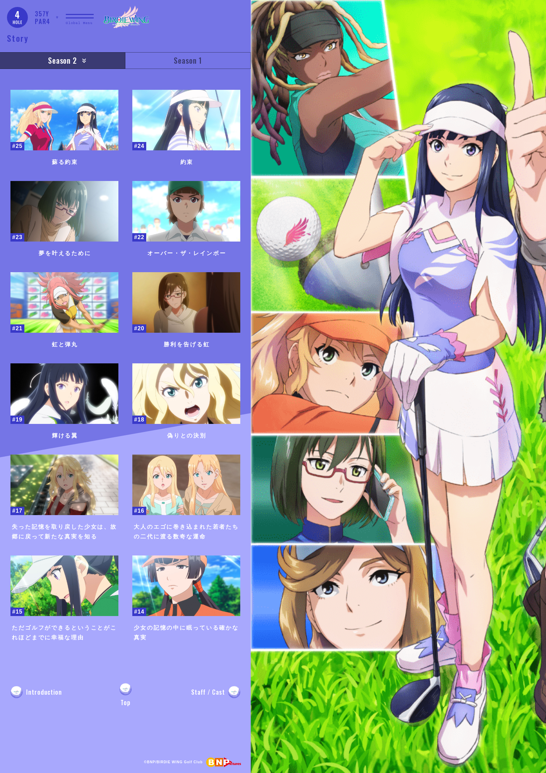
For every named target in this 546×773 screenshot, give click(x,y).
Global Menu (79, 23)
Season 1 (188, 60)
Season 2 (62, 60)
